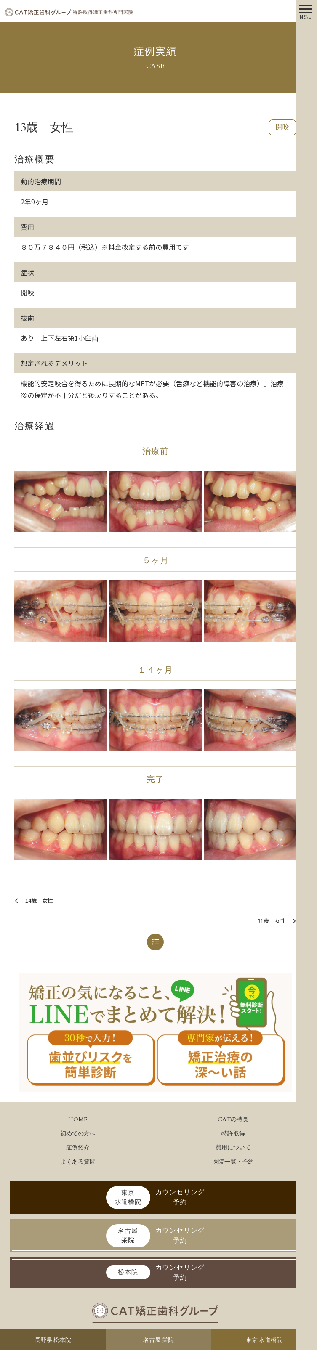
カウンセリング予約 (155, 1197)
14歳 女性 (34, 901)
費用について (233, 1147)
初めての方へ (78, 1134)
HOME (78, 1119)
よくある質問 (78, 1162)
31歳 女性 (277, 921)
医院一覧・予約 (233, 1162)
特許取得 (233, 1134)
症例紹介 (78, 1147)
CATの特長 (233, 1119)
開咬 (282, 127)
